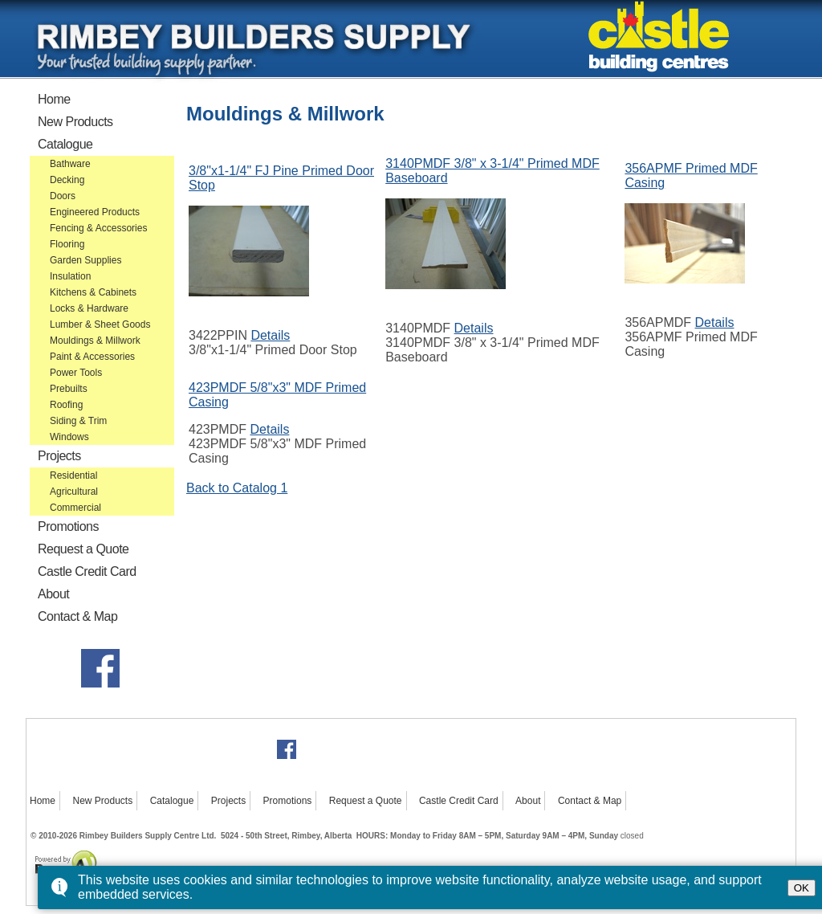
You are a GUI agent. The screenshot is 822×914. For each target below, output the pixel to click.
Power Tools (76, 372)
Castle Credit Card (87, 571)
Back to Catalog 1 (236, 488)
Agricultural (74, 491)
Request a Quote (83, 549)
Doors (62, 196)
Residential (73, 475)
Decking (67, 180)
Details (270, 335)
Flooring (67, 244)
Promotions (68, 526)
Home (54, 99)
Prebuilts (68, 388)
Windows (69, 437)
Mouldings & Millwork (95, 340)
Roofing (66, 404)
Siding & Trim (78, 420)
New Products (75, 122)
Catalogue (65, 144)
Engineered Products (95, 212)
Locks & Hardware (89, 308)
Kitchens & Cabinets (93, 292)
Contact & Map (77, 616)
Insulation (70, 276)
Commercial (75, 507)
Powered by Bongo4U (35, 848)
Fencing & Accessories (98, 228)
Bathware (70, 163)
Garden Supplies (85, 260)
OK (801, 888)
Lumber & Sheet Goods (100, 324)
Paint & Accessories (92, 356)
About (53, 594)
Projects (59, 456)
